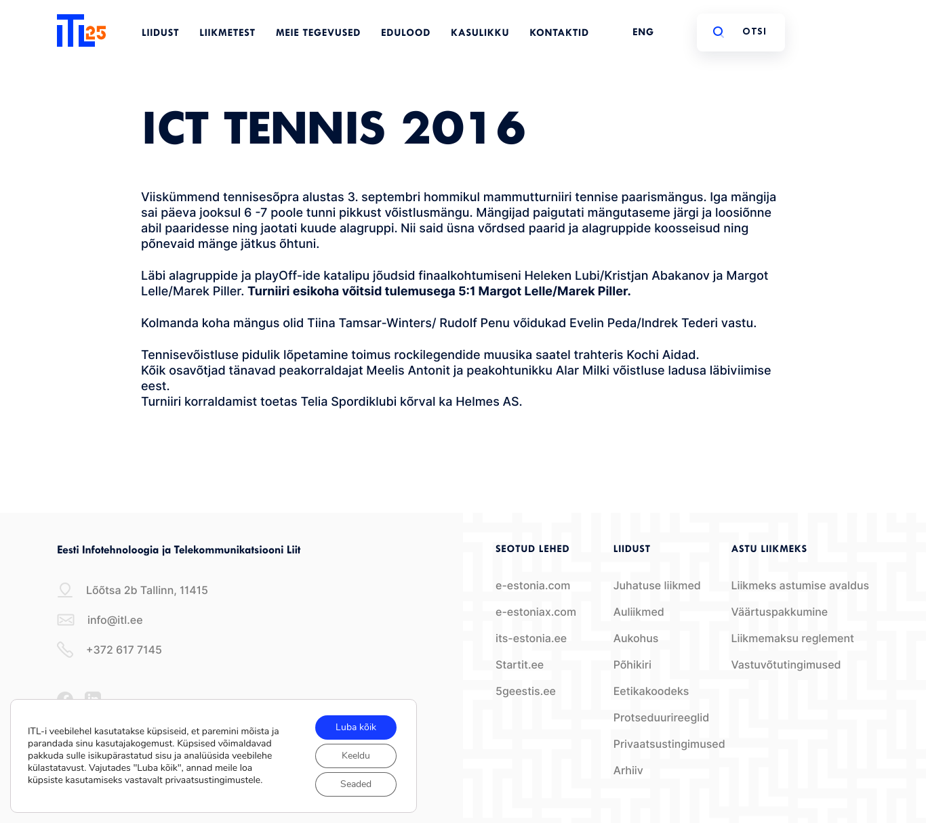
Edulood (405, 33)
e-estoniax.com (536, 612)
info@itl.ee (100, 620)
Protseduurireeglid (661, 717)
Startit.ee (520, 664)
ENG (643, 32)
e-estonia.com (533, 585)
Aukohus (636, 638)
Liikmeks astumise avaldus (800, 585)
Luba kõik (356, 727)
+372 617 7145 (109, 649)
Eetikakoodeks (651, 691)
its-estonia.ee (531, 638)
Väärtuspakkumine (779, 612)
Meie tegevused (318, 33)
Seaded (355, 784)
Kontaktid (559, 33)
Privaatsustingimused (669, 744)
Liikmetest (227, 33)
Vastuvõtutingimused (786, 664)
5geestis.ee (526, 691)
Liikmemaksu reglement (792, 638)
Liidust (160, 33)
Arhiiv (628, 770)
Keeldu (356, 755)
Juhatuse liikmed (657, 585)
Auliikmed (638, 612)
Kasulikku (480, 33)
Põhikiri (632, 664)
